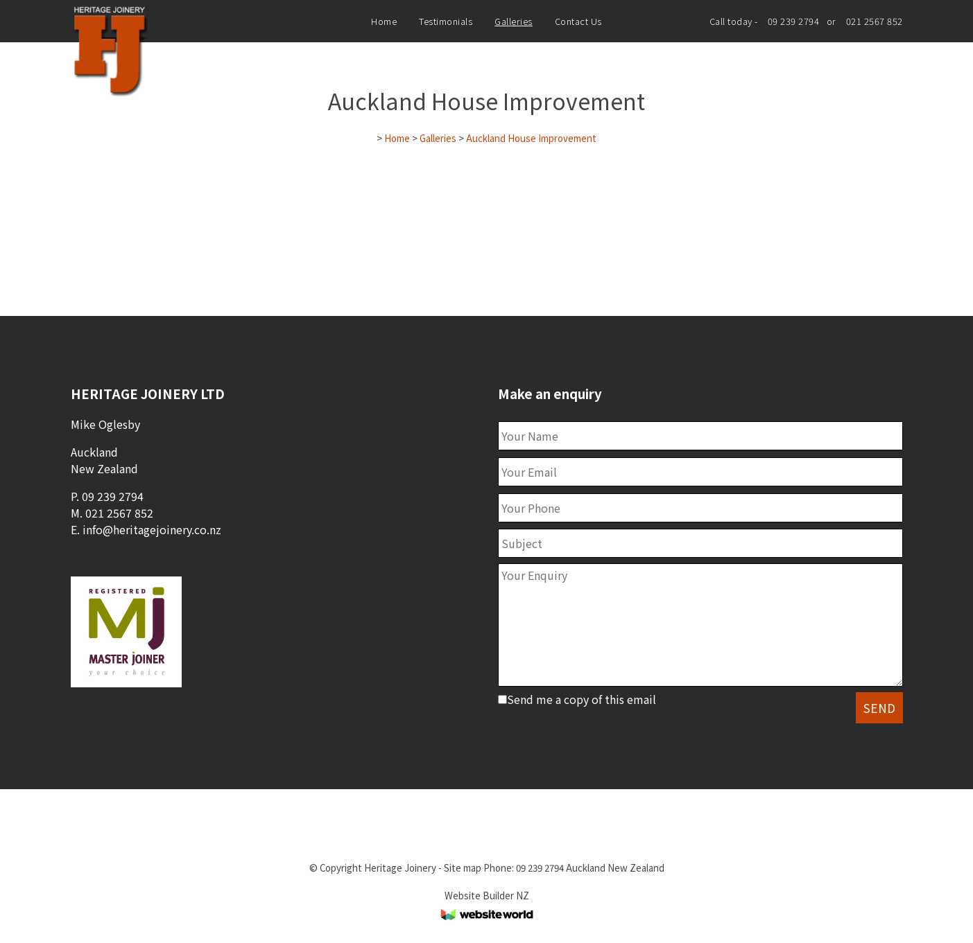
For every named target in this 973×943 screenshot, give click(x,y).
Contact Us (578, 21)
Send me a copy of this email (577, 699)
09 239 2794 (794, 21)
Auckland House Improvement (531, 138)
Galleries (513, 21)
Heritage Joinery (400, 867)
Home (384, 21)
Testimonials (445, 21)
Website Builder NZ (487, 895)
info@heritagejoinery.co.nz (152, 529)
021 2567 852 (874, 21)
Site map (462, 867)
